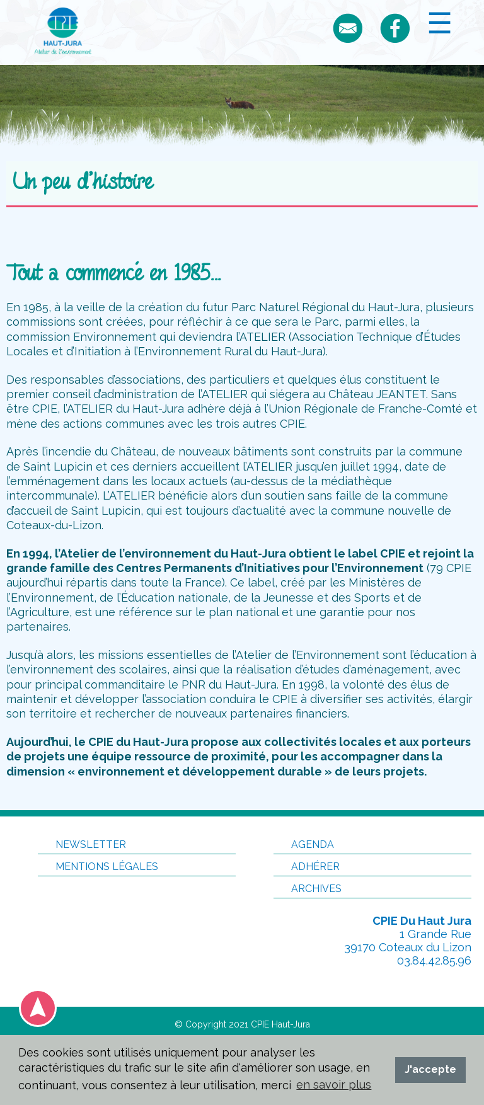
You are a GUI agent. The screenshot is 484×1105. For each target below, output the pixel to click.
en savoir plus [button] (333, 1084)
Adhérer (307, 867)
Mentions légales (98, 867)
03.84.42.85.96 (434, 960)
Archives (308, 889)
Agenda (304, 844)
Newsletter (82, 844)
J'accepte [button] (430, 1069)
